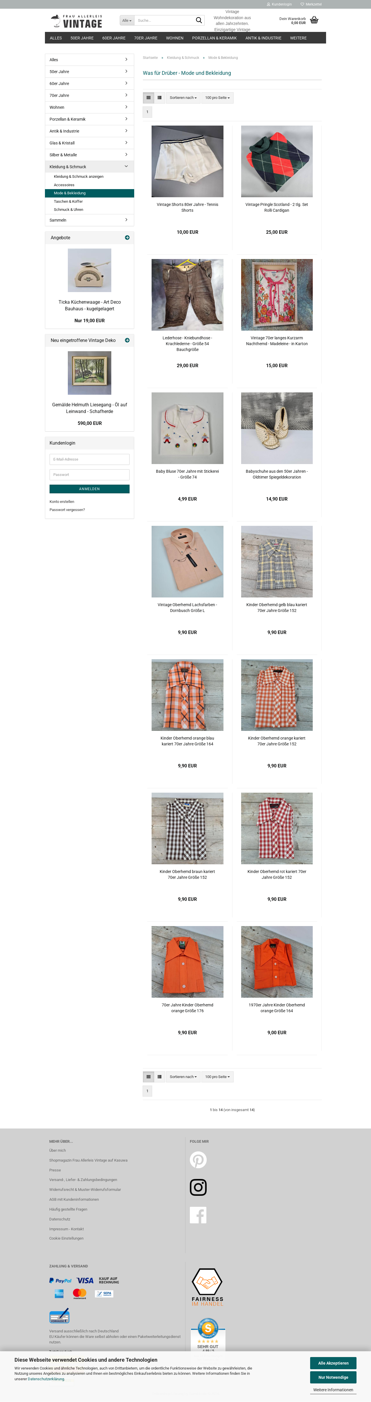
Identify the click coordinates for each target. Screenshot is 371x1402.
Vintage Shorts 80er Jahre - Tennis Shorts (187, 207)
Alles (56, 38)
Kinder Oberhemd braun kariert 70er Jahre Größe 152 (187, 874)
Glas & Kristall (62, 143)
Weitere (298, 38)
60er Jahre (114, 38)
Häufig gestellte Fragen (68, 1209)
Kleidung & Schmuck (68, 166)
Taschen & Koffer (68, 201)
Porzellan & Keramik (214, 38)
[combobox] (183, 98)
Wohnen (174, 38)
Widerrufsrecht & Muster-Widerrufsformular (85, 1189)
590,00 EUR (90, 423)
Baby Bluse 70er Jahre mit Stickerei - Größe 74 (187, 474)
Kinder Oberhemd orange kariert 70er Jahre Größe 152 (276, 741)
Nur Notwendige (333, 1377)
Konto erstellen (62, 501)
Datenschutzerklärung (46, 1379)
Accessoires (64, 185)
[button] (148, 98)
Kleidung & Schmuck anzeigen (78, 176)
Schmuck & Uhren (68, 209)
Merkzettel (311, 4)
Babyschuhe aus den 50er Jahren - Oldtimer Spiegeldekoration (277, 474)
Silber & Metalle (63, 155)
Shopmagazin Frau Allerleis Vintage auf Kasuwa (88, 1160)
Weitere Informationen (333, 1389)
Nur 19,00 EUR (89, 320)
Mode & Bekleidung (70, 193)
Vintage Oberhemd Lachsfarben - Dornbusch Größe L (187, 607)
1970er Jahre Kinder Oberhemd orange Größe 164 (277, 1008)
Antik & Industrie (263, 38)
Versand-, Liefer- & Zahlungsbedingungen (83, 1180)
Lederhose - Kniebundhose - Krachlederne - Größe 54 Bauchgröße (187, 344)
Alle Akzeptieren (333, 1363)
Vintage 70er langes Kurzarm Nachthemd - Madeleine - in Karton (277, 341)
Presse (55, 1170)
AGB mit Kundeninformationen (74, 1199)
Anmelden (89, 489)
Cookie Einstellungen (66, 1238)
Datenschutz (59, 1219)
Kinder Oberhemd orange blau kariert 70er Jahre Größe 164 (187, 741)
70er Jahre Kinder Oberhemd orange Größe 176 (187, 1008)
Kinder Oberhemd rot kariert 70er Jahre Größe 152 (277, 874)
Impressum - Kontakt (66, 1229)
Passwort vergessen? (67, 510)
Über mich (57, 1150)
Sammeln (58, 220)
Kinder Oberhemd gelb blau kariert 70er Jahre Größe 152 (276, 607)
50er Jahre (82, 38)
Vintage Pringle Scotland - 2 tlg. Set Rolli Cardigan (276, 207)
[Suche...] (127, 20)
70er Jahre (145, 38)
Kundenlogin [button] (279, 4)
